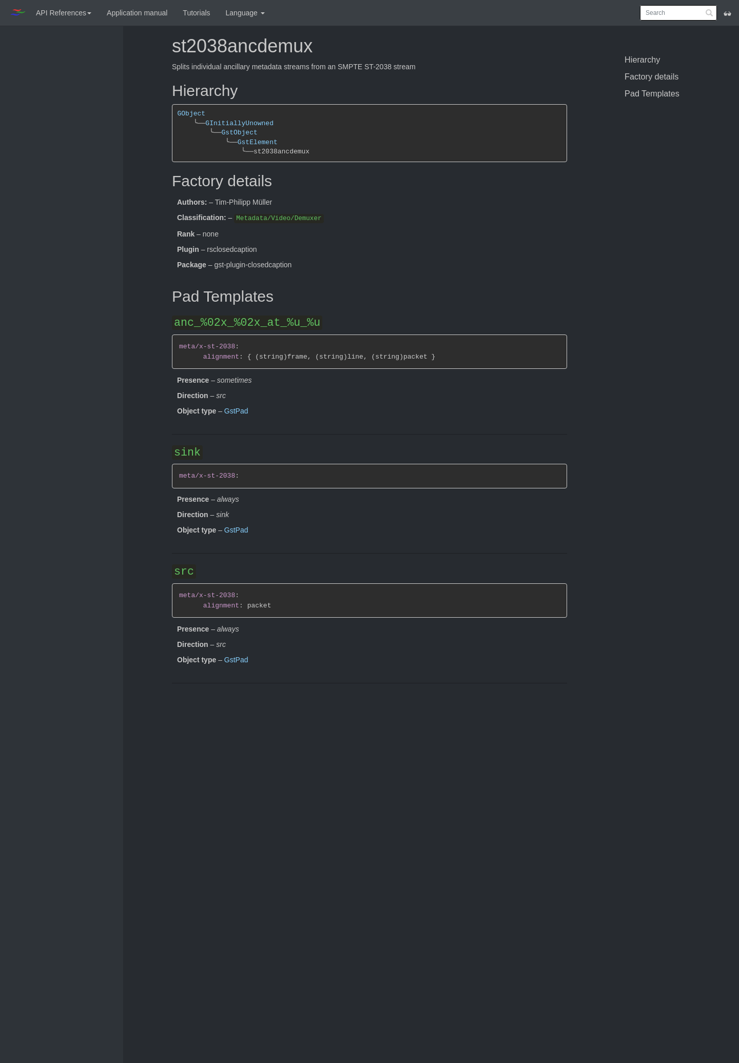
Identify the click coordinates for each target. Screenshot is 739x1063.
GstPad (236, 411)
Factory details (651, 76)
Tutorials (196, 13)
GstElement (258, 142)
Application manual (137, 13)
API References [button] (63, 13)
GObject (192, 113)
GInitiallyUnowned (239, 123)
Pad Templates (652, 93)
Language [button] (245, 13)
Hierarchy (642, 59)
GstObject (239, 132)
